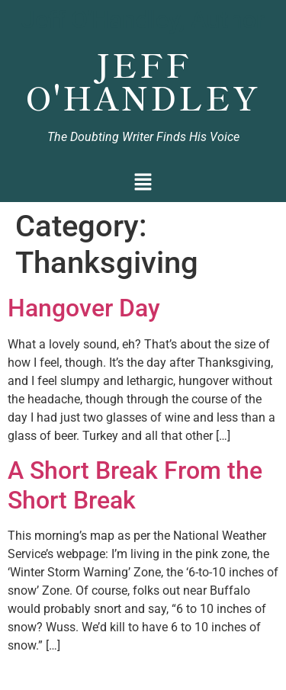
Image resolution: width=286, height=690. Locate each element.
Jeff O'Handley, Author (143, 19)
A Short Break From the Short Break (135, 485)
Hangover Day (84, 308)
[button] (143, 183)
